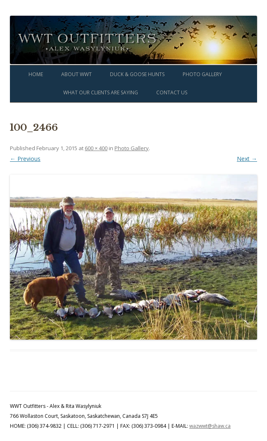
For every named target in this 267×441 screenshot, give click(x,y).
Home (36, 74)
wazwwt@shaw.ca (210, 425)
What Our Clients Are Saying (100, 92)
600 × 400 (96, 148)
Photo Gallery (202, 74)
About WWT (76, 74)
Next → (247, 159)
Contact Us (171, 92)
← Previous (25, 159)
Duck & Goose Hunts (137, 74)
